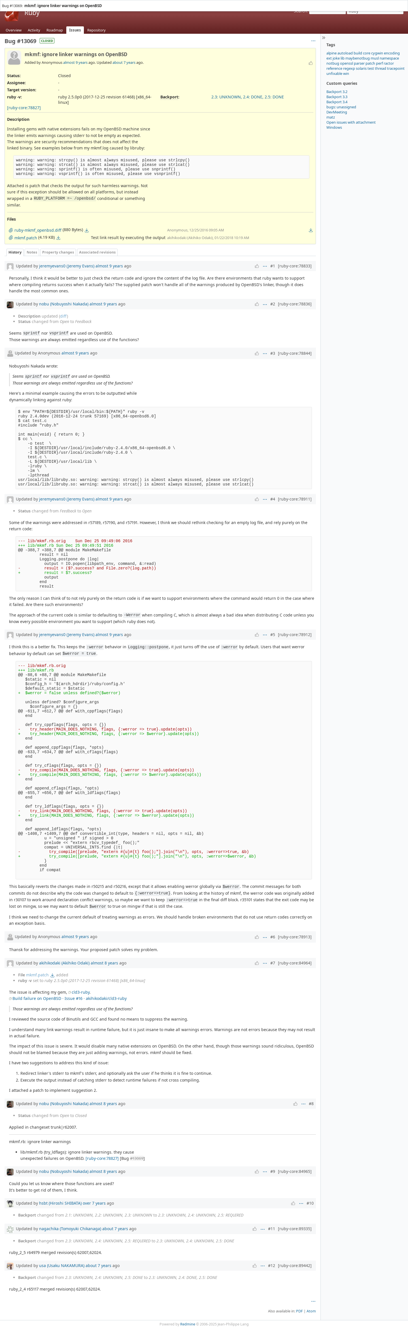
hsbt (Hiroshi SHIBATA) (60, 1203)
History (15, 252)
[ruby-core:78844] (295, 353)
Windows (334, 127)
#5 (272, 634)
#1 (272, 266)
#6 (272, 936)
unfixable (334, 73)
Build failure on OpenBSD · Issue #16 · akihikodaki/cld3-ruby (69, 998)
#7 (272, 963)
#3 (272, 353)
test (370, 68)
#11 (271, 1228)
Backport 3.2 (336, 91)
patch (370, 63)
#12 (271, 1265)
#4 (272, 499)
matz (330, 117)
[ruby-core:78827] (24, 107)
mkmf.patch (37, 974)
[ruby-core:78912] (295, 634)
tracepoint (396, 68)
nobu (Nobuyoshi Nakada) (63, 304)
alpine (331, 53)
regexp (349, 68)
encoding (392, 53)
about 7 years (123, 62)
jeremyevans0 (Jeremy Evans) (66, 266)
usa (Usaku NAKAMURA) (61, 1265)
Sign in (384, 3)
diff (63, 316)
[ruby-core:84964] (295, 963)
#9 (272, 1171)
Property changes (58, 252)
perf (379, 63)
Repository (96, 30)
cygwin (377, 53)
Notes (32, 252)
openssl (346, 63)
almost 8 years (104, 963)
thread (380, 68)
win (346, 73)
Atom (311, 1311)
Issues (75, 30)
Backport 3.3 (336, 96)
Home (6, 3)
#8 (311, 1103)
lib (343, 58)
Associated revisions (97, 252)
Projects (20, 3)
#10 (310, 1203)
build (358, 53)
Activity (34, 30)
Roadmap (54, 30)
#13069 (136, 1158)
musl (375, 58)
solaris (361, 68)
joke (336, 58)
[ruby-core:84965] (295, 1171)
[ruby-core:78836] (295, 304)
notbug (332, 63)
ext (329, 58)
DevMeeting (336, 112)
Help (32, 3)
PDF (299, 1311)
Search (300, 11)
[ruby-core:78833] (295, 266)
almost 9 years (75, 62)
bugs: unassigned (341, 106)
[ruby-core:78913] (295, 936)
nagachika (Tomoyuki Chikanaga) (70, 1228)
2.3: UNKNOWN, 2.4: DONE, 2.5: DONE (247, 97)
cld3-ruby (81, 992)
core (366, 53)
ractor (389, 63)
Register (398, 3)
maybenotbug (357, 58)
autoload (345, 53)
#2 (272, 304)
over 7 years (94, 1203)
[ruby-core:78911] (295, 499)
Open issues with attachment (351, 122)
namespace (389, 58)
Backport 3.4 (336, 101)
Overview (14, 30)
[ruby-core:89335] (295, 1228)
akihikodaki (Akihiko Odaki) (64, 963)
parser (359, 63)
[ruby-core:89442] (295, 1265)
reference (334, 68)
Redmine (187, 1324)
